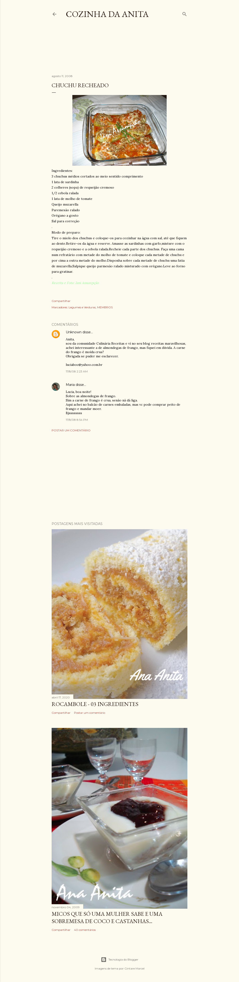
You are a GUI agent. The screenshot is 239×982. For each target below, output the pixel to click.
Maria (70, 385)
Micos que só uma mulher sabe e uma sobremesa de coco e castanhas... (107, 917)
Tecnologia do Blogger (119, 959)
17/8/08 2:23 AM (77, 371)
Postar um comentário (71, 430)
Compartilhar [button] (61, 301)
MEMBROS (105, 307)
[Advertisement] (137, 50)
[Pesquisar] (184, 13)
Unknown (74, 332)
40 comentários (85, 930)
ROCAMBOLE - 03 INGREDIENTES (95, 704)
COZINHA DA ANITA (107, 14)
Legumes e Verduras (82, 307)
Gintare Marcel (134, 968)
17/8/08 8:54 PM (77, 419)
